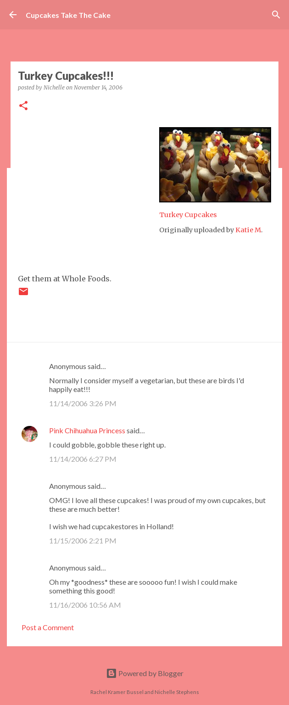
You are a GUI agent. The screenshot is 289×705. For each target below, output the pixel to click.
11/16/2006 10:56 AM (85, 604)
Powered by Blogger (144, 673)
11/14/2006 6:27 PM (83, 458)
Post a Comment (48, 627)
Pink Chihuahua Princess (87, 430)
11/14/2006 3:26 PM (83, 403)
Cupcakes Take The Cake (68, 15)
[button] (23, 106)
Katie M (248, 230)
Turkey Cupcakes (188, 215)
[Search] (276, 15)
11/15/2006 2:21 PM (83, 540)
